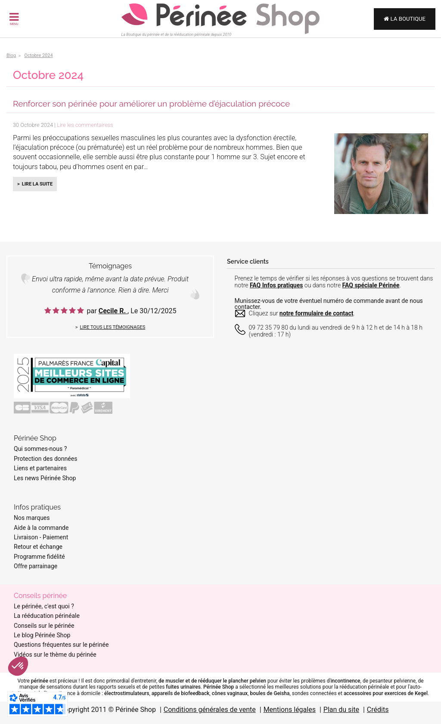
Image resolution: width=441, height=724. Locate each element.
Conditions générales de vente (210, 709)
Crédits (378, 709)
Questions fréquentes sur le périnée (61, 644)
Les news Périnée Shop (45, 478)
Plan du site (341, 709)
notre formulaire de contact (317, 313)
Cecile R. (113, 311)
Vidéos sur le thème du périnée (55, 654)
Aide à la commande (41, 527)
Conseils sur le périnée (44, 625)
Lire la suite (37, 184)
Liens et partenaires (40, 468)
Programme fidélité (39, 556)
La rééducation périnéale (47, 615)
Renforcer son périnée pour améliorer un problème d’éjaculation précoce (151, 103)
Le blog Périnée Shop (42, 635)
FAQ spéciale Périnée (371, 285)
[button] (18, 666)
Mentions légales (290, 709)
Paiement (55, 537)
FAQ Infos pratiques (276, 285)
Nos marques (32, 517)
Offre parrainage (35, 566)
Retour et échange (38, 546)
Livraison (26, 537)
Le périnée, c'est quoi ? (44, 606)
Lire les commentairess (85, 125)
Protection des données (45, 458)
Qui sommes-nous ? (40, 448)
